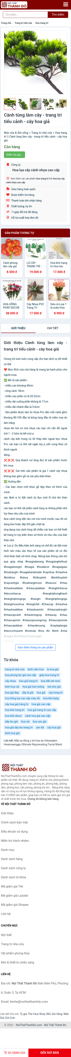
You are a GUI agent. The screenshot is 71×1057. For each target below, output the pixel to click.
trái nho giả (54, 686)
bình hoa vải (12, 686)
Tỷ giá (23, 1013)
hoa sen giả (39, 721)
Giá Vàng (57, 1013)
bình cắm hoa (36, 669)
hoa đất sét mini (50, 681)
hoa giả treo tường (33, 686)
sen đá (40, 727)
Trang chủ (6, 23)
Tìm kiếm (58, 14)
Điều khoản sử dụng (14, 831)
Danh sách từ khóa (13, 877)
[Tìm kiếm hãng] (25, 14)
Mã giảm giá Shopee (14, 905)
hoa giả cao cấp (41, 704)
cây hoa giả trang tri (16, 704)
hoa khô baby (51, 698)
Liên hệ (6, 914)
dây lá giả (27, 692)
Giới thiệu (18, 328)
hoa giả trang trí (28, 681)
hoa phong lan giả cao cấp (20, 675)
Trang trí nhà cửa (23, 23)
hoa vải (25, 721)
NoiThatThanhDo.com (29, 1025)
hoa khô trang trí (14, 709)
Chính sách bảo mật (14, 822)
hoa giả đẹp (12, 692)
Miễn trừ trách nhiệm (15, 841)
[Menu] (65, 4)
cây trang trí (55, 692)
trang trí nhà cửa (14, 669)
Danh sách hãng (12, 859)
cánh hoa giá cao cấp (37, 715)
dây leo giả (11, 721)
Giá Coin (10, 1017)
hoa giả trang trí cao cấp (42, 709)
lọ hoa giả (53, 669)
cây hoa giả (54, 727)
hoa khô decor (13, 715)
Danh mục (8, 850)
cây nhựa (10, 681)
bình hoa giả (12, 733)
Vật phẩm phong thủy (15, 953)
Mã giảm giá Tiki (12, 886)
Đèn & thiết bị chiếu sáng (17, 962)
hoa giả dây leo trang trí (19, 727)
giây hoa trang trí (49, 675)
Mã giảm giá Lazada (14, 895)
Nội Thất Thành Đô (55, 1025)
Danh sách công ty (13, 868)
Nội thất (6, 935)
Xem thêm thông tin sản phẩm (35, 647)
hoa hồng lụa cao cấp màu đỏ (22, 698)
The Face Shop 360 (39, 1013)
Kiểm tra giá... (14, 154)
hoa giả (41, 692)
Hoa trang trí (41, 23)
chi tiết (52, 328)
